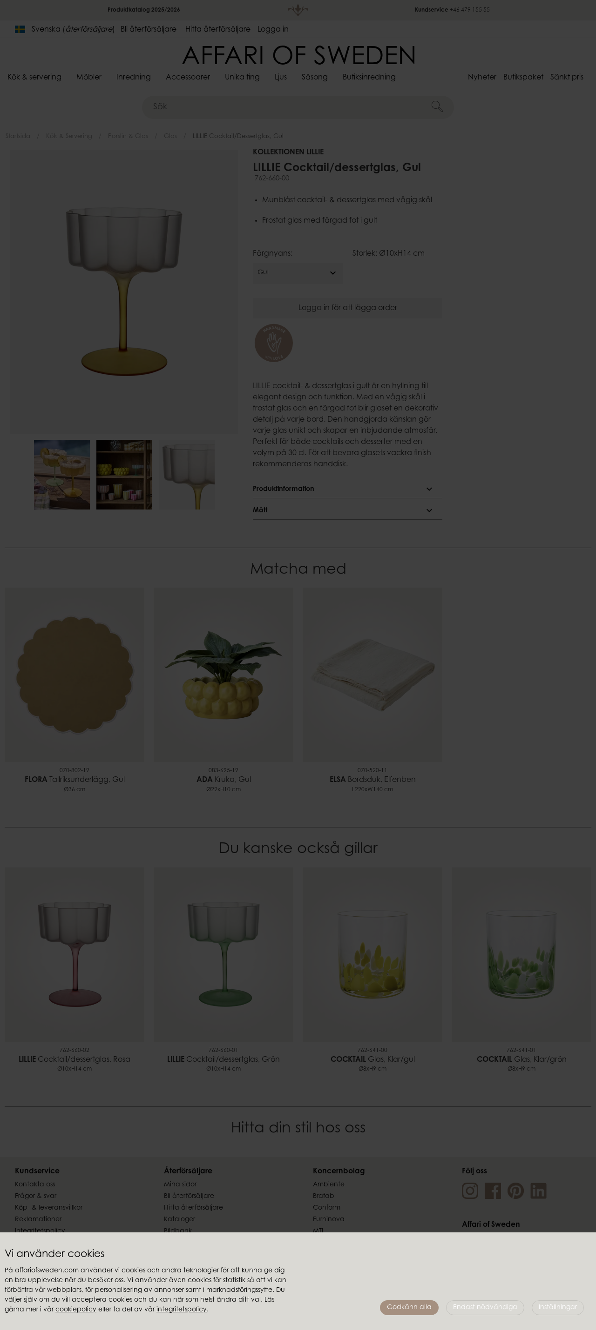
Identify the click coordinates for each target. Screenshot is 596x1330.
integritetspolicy (181, 1310)
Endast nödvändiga (485, 1307)
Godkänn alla (409, 1307)
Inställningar (558, 1307)
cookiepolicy (75, 1310)
